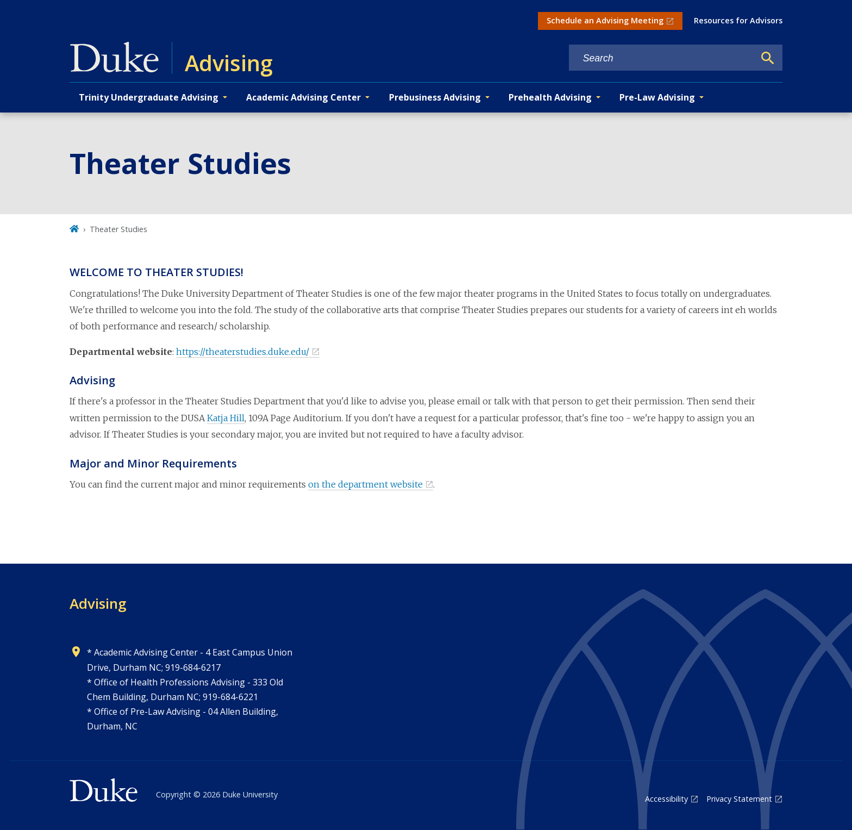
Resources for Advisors (738, 20)
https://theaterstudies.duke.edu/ (242, 351)
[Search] (768, 58)
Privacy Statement (739, 799)
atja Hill (229, 418)
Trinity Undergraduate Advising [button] (148, 97)
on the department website (365, 484)
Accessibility (666, 799)
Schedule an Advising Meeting (605, 20)
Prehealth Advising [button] (550, 97)
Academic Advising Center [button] (303, 97)
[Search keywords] (661, 58)
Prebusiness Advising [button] (435, 97)
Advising (98, 603)
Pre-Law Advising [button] (657, 97)
